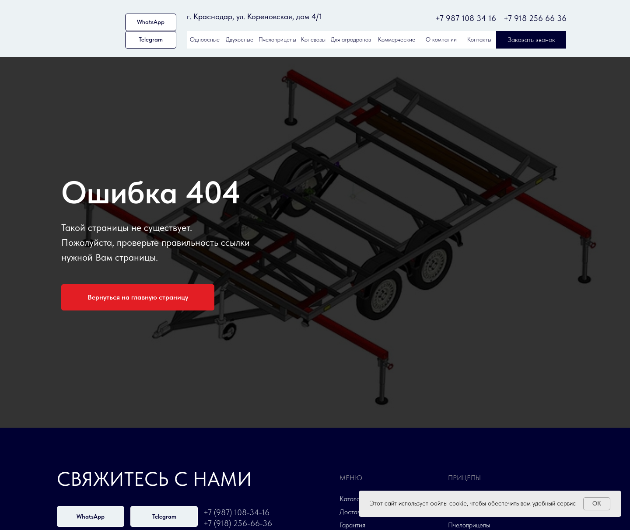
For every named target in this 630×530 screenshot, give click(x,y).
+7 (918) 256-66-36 (237, 523)
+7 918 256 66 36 (535, 18)
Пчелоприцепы (469, 525)
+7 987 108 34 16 (465, 18)
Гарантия (352, 525)
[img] (87, 27)
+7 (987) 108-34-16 (236, 512)
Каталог (351, 499)
